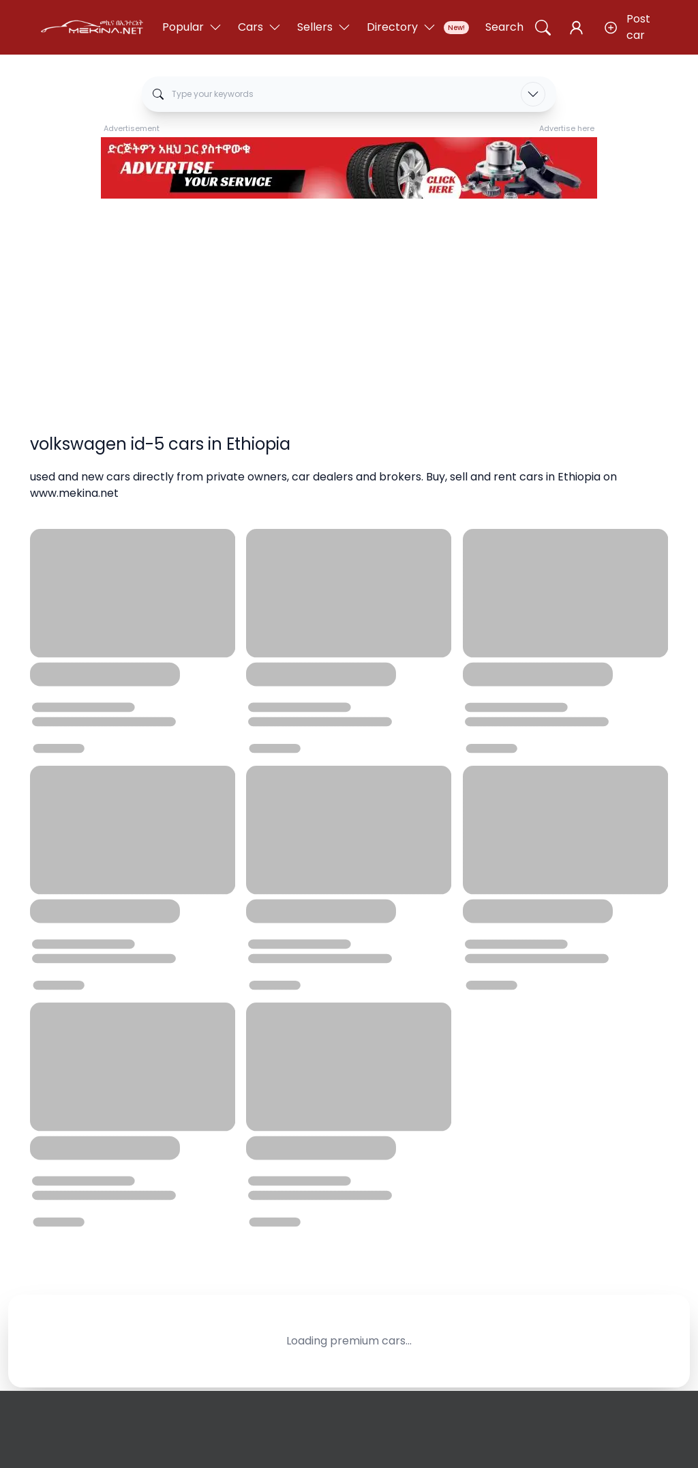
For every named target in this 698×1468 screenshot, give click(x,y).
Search (504, 27)
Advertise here (566, 128)
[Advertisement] (349, 301)
